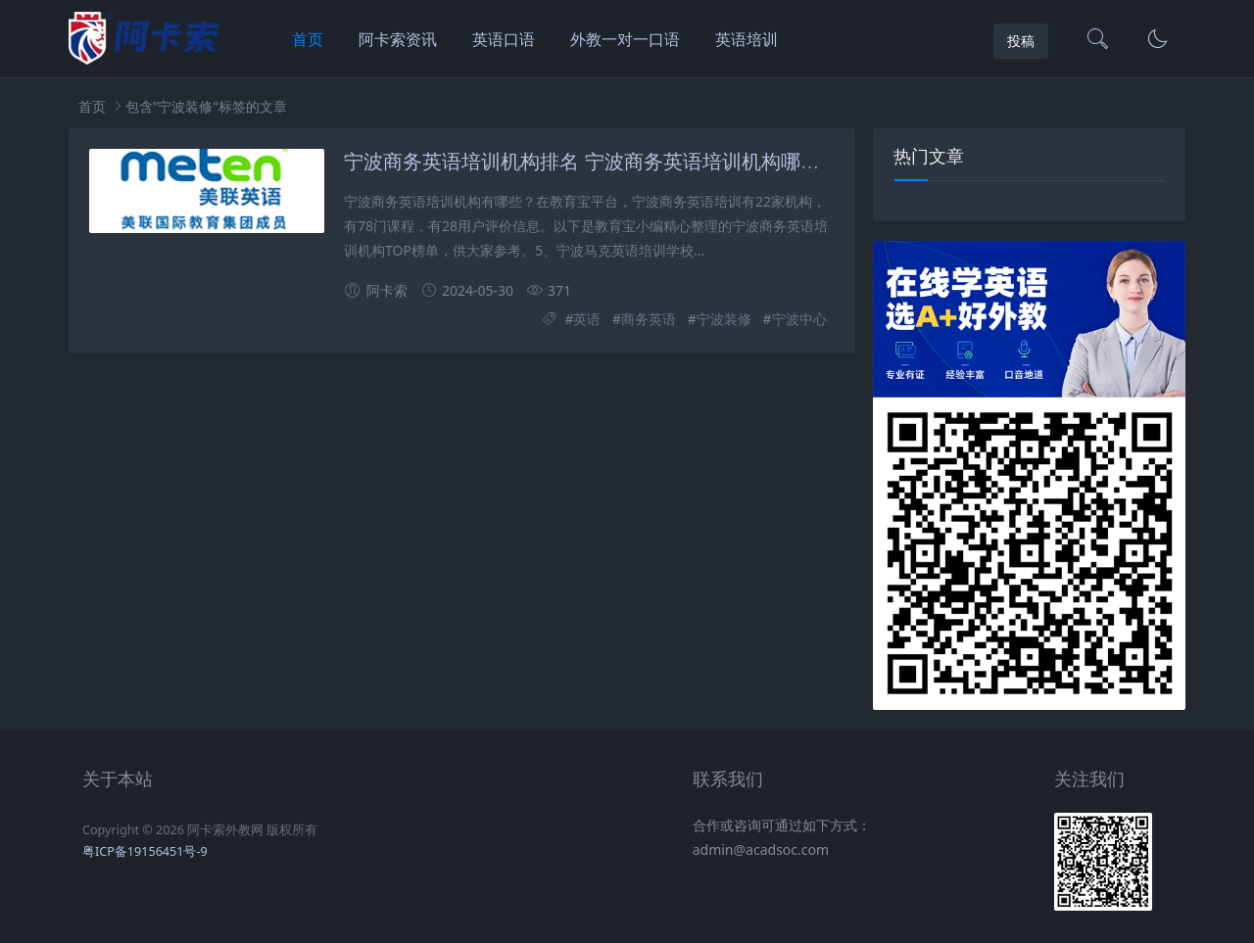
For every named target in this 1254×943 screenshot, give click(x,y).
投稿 (1021, 40)
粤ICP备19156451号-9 (145, 851)
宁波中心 (799, 318)
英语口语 (503, 39)
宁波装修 (724, 318)
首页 (307, 39)
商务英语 (648, 318)
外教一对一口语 (625, 39)
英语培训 (746, 39)
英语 (587, 318)
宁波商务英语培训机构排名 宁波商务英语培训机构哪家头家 (601, 161)
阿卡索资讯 (398, 39)
